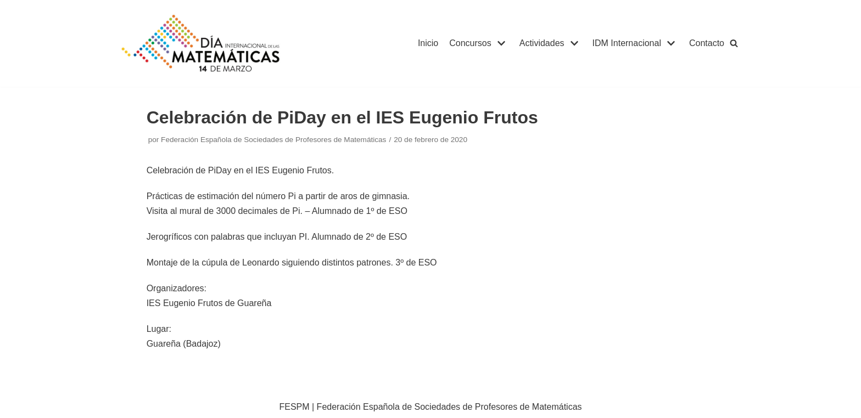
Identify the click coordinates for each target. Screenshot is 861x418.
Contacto (706, 43)
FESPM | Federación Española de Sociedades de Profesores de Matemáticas (430, 406)
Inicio (428, 43)
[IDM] (202, 43)
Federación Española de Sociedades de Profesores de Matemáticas (273, 139)
